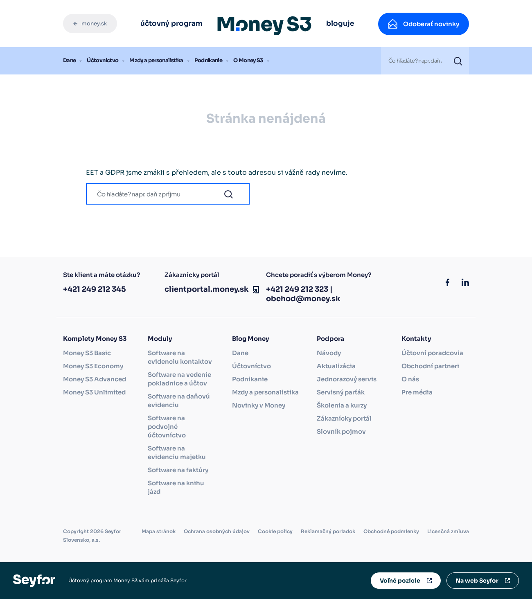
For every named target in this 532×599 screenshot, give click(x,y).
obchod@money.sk (303, 298)
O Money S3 (248, 60)
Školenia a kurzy (342, 405)
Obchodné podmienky (391, 531)
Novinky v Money (258, 405)
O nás (410, 379)
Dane (69, 60)
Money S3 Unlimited (94, 392)
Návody (329, 353)
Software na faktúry (178, 470)
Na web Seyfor (476, 580)
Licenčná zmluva (448, 531)
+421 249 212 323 (297, 289)
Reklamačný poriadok (328, 531)
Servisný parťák (341, 392)
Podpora (330, 338)
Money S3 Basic (87, 353)
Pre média (417, 392)
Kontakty (416, 338)
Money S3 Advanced (94, 379)
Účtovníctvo (102, 60)
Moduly (160, 338)
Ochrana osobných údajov (217, 531)
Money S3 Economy (93, 366)
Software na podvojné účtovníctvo (167, 426)
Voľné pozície (400, 580)
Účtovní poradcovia (432, 353)
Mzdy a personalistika (156, 60)
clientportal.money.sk (207, 289)
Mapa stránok (159, 531)
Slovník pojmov (341, 431)
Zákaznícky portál (344, 418)
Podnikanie (208, 60)
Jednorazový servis (346, 379)
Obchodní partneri (430, 366)
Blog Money (250, 338)
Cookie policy (275, 531)
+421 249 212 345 (94, 289)
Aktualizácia (336, 366)
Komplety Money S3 (94, 338)
